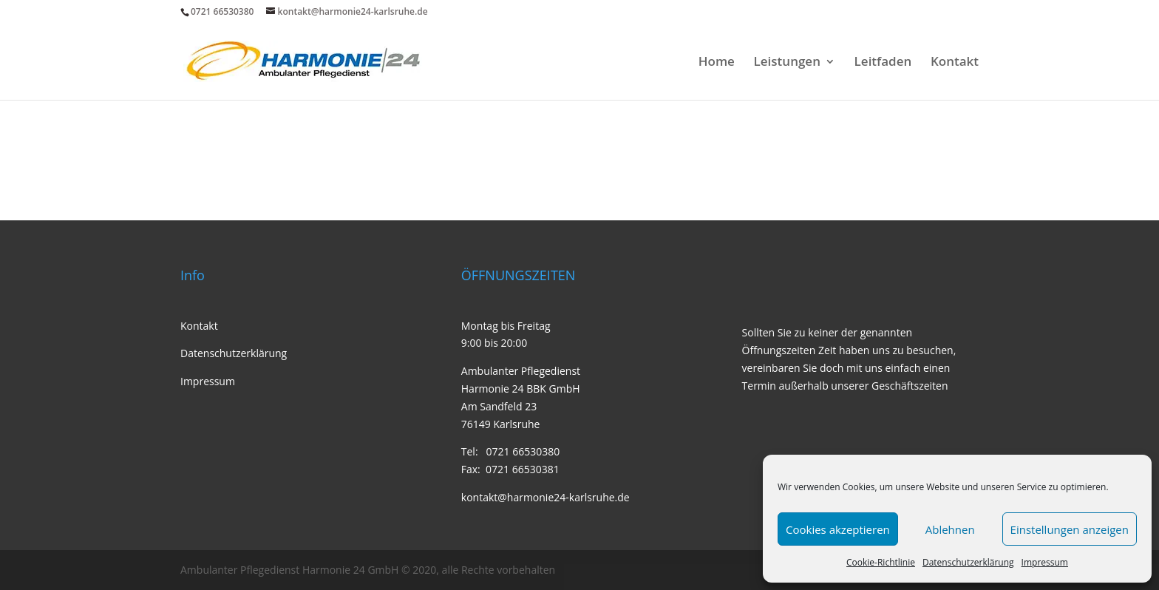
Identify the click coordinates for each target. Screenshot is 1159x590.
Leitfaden (883, 62)
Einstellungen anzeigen (1069, 529)
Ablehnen (950, 529)
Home (717, 62)
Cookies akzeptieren (838, 529)
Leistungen (787, 62)
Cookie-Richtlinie (880, 562)
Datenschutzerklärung (968, 562)
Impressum (1045, 562)
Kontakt (955, 62)
